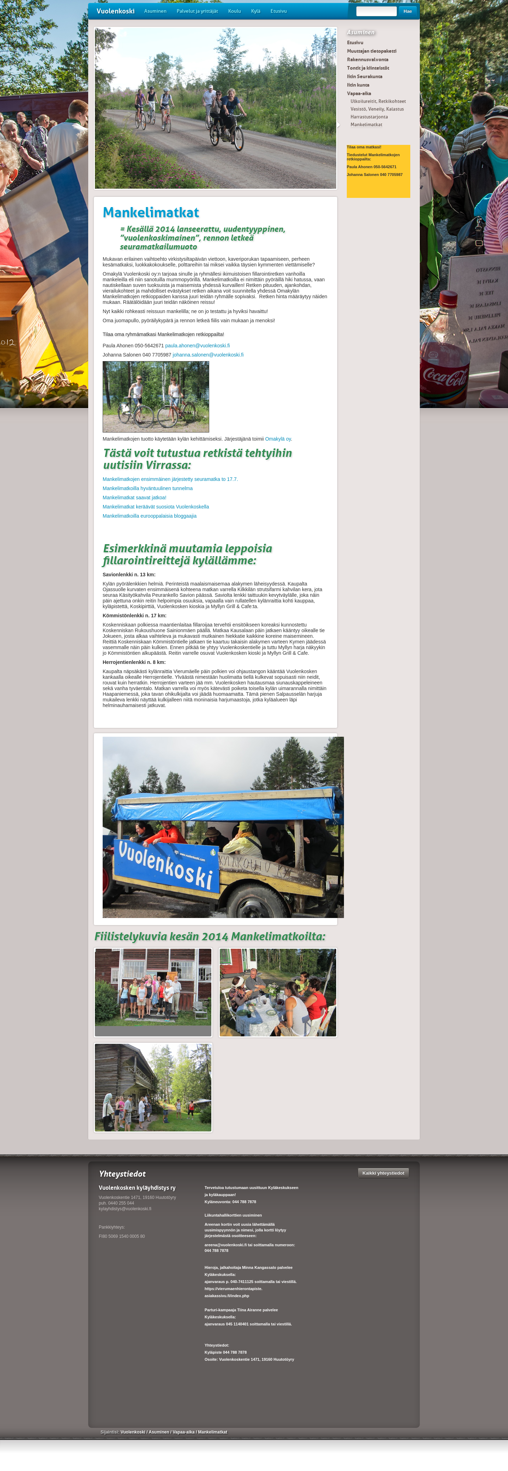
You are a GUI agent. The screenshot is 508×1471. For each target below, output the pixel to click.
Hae (408, 11)
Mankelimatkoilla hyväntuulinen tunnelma (148, 488)
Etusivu (279, 11)
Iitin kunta (358, 85)
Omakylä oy (278, 439)
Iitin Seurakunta (364, 76)
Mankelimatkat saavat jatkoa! (135, 497)
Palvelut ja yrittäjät (197, 11)
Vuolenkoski (116, 11)
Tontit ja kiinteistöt (368, 68)
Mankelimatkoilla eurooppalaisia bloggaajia (149, 516)
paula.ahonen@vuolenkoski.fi (197, 345)
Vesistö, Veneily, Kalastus (377, 109)
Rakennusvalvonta (367, 59)
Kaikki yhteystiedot (384, 1173)
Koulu (234, 11)
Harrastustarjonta (369, 117)
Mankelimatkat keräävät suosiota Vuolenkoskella (156, 507)
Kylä (255, 11)
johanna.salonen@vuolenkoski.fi (208, 355)
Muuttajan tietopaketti (372, 51)
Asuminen (155, 11)
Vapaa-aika (359, 93)
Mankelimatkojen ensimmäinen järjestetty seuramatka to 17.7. (170, 479)
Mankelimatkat (366, 125)
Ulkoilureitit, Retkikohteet (378, 101)
